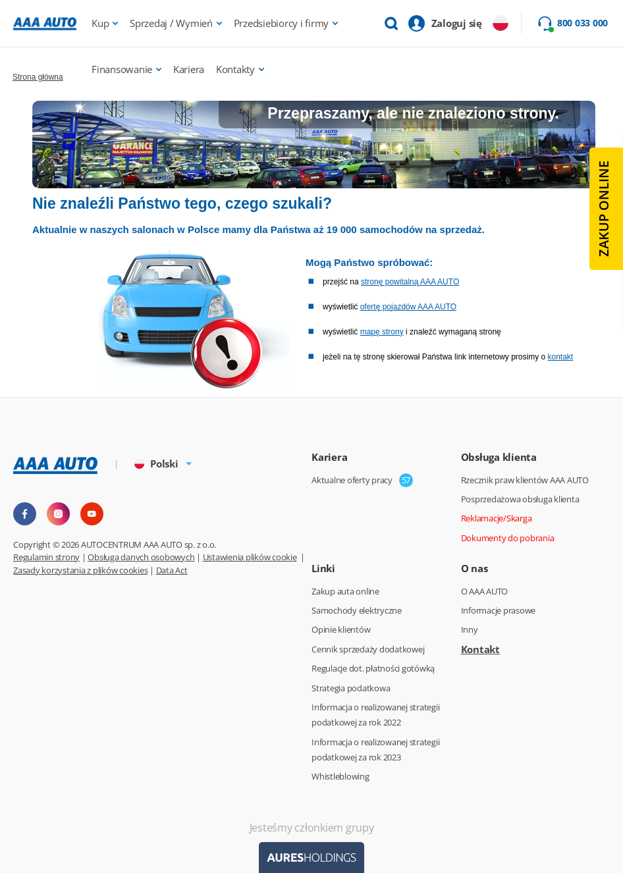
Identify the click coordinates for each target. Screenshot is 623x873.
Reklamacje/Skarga (496, 518)
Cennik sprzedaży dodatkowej (368, 649)
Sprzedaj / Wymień (171, 23)
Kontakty (235, 69)
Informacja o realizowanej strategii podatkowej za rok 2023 (375, 749)
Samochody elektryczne (357, 610)
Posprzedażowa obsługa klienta (520, 499)
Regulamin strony (46, 557)
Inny (469, 629)
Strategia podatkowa (351, 688)
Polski (156, 463)
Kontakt (480, 649)
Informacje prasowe (498, 610)
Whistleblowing (340, 776)
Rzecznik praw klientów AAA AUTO (525, 480)
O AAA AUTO (484, 591)
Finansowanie (122, 69)
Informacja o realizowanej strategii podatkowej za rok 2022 (375, 714)
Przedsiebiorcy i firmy (281, 23)
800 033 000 (582, 23)
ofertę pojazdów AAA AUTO (408, 306)
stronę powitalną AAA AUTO (410, 281)
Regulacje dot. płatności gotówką (373, 668)
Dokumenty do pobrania (508, 538)
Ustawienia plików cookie (250, 557)
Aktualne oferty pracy (352, 480)
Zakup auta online (345, 591)
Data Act (172, 570)
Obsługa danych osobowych (141, 557)
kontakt (560, 356)
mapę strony (382, 331)
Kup (100, 23)
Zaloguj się (456, 23)
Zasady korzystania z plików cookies (80, 570)
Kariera (188, 69)
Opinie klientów (341, 629)
